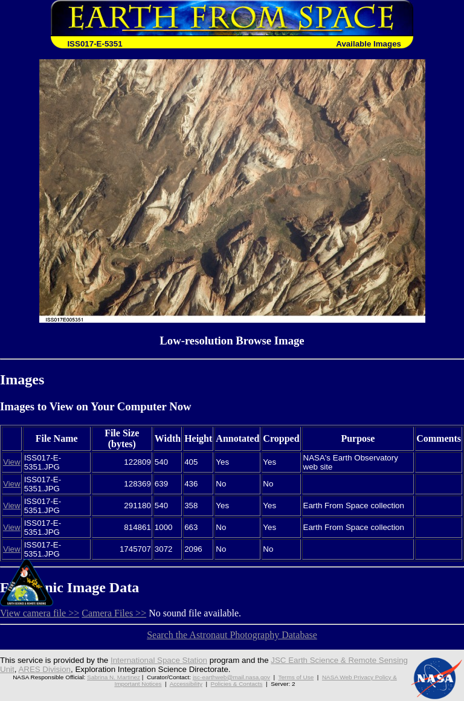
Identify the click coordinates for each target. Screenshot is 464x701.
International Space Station (159, 660)
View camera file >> (39, 613)
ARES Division (44, 669)
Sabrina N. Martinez (113, 677)
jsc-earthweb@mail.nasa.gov (231, 677)
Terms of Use (296, 677)
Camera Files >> (114, 613)
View (12, 462)
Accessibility (186, 683)
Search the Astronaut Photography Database (232, 635)
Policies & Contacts (237, 683)
